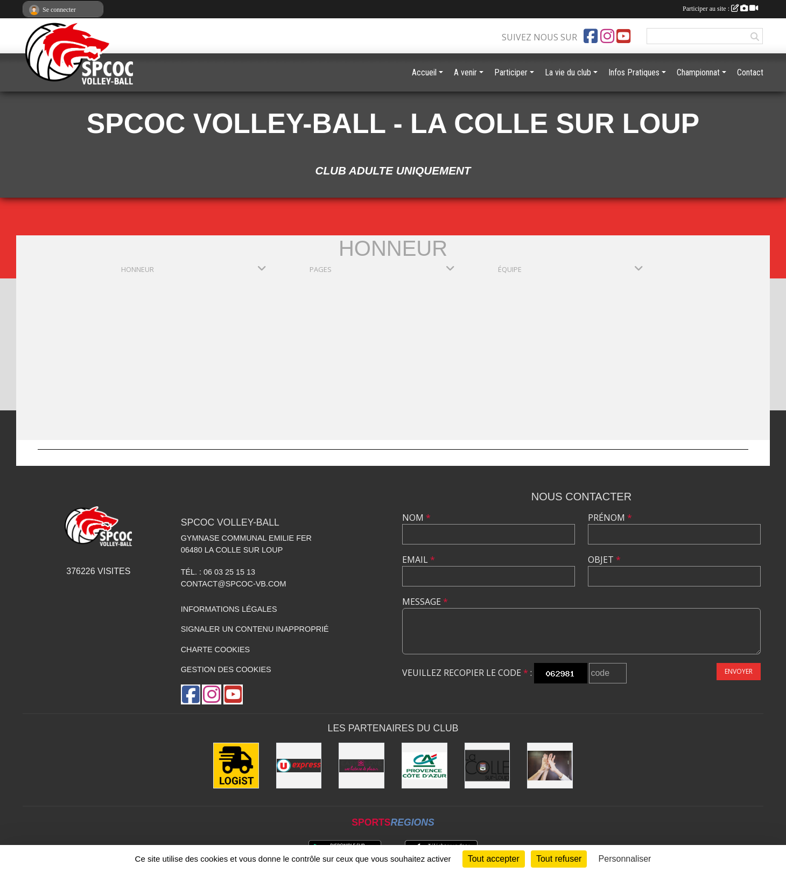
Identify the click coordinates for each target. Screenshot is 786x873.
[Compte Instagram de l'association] (607, 36)
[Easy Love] (361, 765)
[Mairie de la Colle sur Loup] (487, 765)
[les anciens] (550, 765)
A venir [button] (465, 72)
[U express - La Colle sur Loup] (299, 765)
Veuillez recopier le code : (467, 673)
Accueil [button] (424, 72)
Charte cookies (215, 649)
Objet (604, 559)
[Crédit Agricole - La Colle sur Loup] (424, 765)
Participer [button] (511, 72)
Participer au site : (720, 8)
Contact (750, 72)
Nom (416, 517)
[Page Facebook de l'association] (591, 36)
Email (418, 559)
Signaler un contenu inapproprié (255, 629)
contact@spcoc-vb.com (233, 583)
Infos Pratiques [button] (633, 72)
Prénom (610, 517)
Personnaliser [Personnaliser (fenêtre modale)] (625, 858)
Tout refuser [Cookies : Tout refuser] (558, 858)
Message (425, 601)
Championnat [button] (698, 72)
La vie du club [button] (568, 72)
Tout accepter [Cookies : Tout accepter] (494, 858)
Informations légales (229, 609)
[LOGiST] (236, 765)
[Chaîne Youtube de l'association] (623, 36)
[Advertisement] (393, 359)
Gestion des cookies (226, 669)
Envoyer (739, 671)
